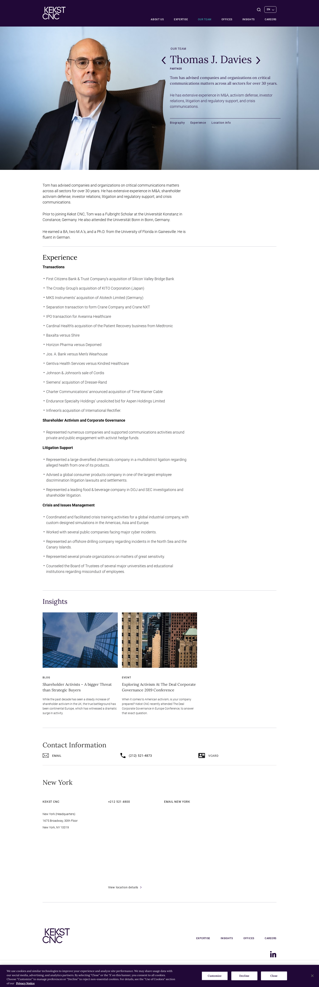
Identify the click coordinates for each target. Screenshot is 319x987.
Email (52, 756)
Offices (227, 19)
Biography (177, 122)
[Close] (312, 979)
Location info (221, 122)
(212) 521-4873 (136, 756)
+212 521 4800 (119, 801)
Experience (198, 122)
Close (273, 979)
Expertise (181, 19)
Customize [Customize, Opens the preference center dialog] (215, 979)
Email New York (177, 801)
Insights (248, 19)
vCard (208, 756)
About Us (157, 19)
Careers (270, 19)
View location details (125, 887)
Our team (204, 19)
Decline (244, 979)
